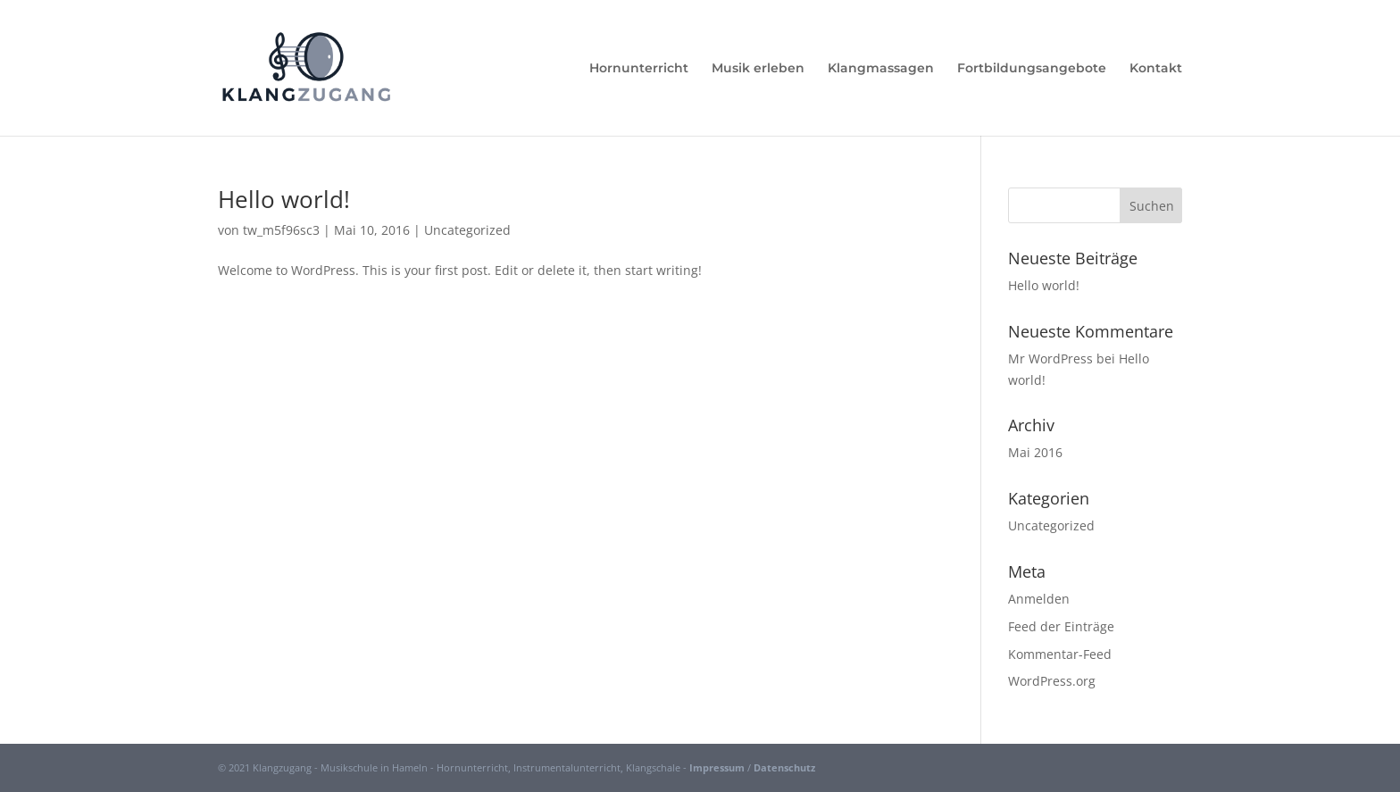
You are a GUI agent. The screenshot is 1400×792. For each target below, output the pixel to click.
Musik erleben (758, 69)
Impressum (717, 767)
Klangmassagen (881, 69)
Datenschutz (784, 767)
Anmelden (1039, 598)
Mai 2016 (1035, 452)
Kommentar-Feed (1060, 654)
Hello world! (284, 199)
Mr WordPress (1050, 358)
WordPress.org (1052, 680)
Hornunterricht (638, 69)
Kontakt (1155, 69)
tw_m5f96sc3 (281, 229)
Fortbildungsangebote (1031, 69)
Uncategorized (467, 229)
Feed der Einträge (1061, 626)
